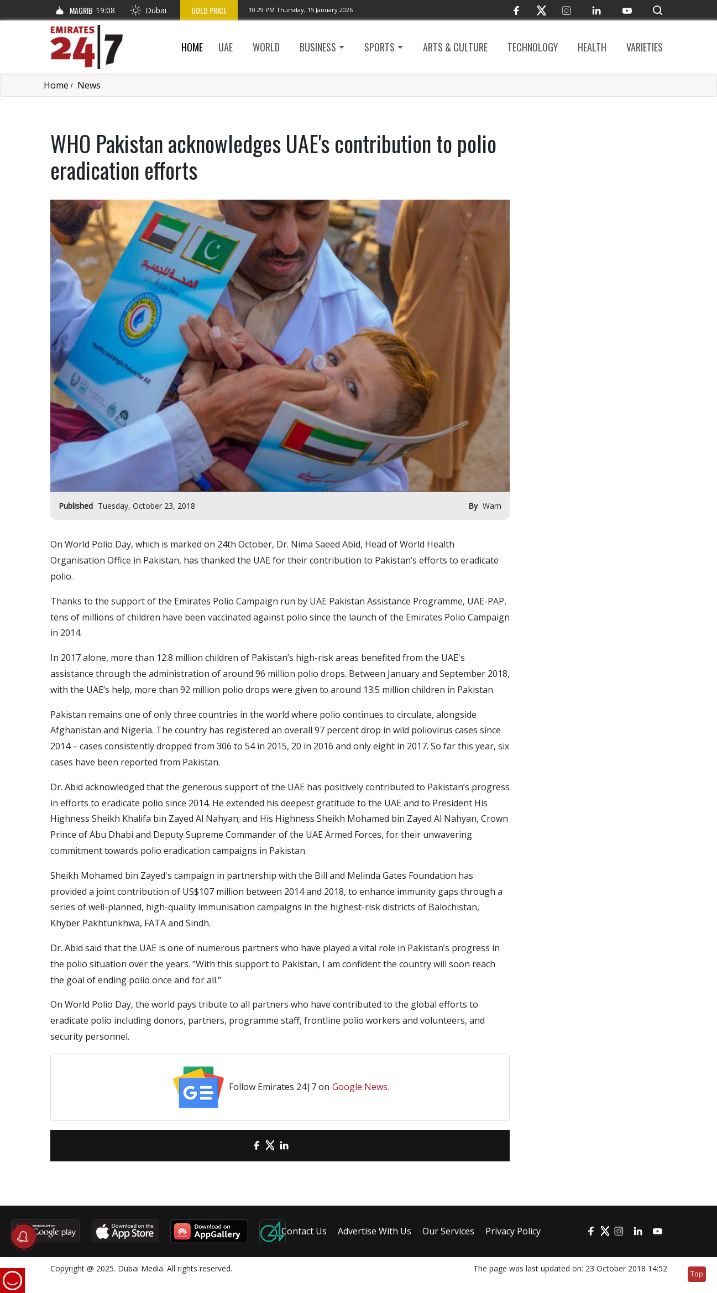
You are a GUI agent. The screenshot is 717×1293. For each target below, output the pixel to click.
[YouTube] (627, 10)
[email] (237, 1145)
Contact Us (304, 1231)
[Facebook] (516, 10)
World (266, 47)
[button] (657, 10)
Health (592, 47)
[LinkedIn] (596, 10)
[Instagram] (566, 10)
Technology (532, 47)
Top (696, 1274)
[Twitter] (541, 10)
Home (192, 47)
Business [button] (318, 47)
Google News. (360, 1087)
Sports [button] (379, 47)
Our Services (448, 1231)
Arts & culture (455, 47)
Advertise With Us (374, 1231)
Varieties (644, 47)
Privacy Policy (513, 1231)
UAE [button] (225, 47)
